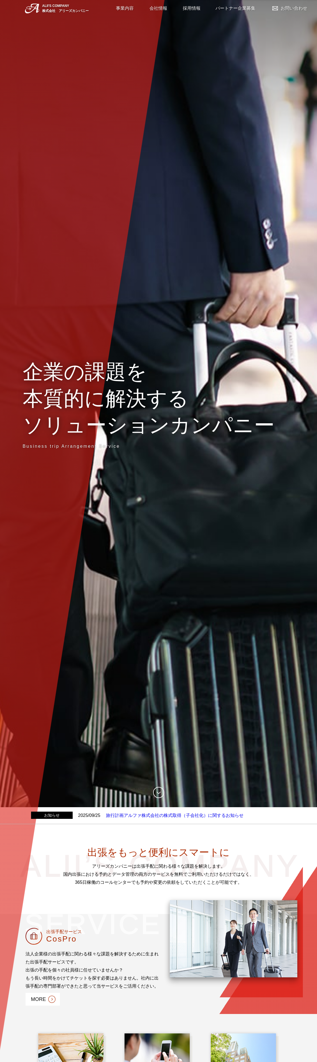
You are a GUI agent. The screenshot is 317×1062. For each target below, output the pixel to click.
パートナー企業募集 (235, 8)
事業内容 (125, 8)
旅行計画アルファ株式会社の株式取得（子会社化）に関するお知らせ (175, 815)
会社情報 (158, 8)
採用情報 (192, 8)
